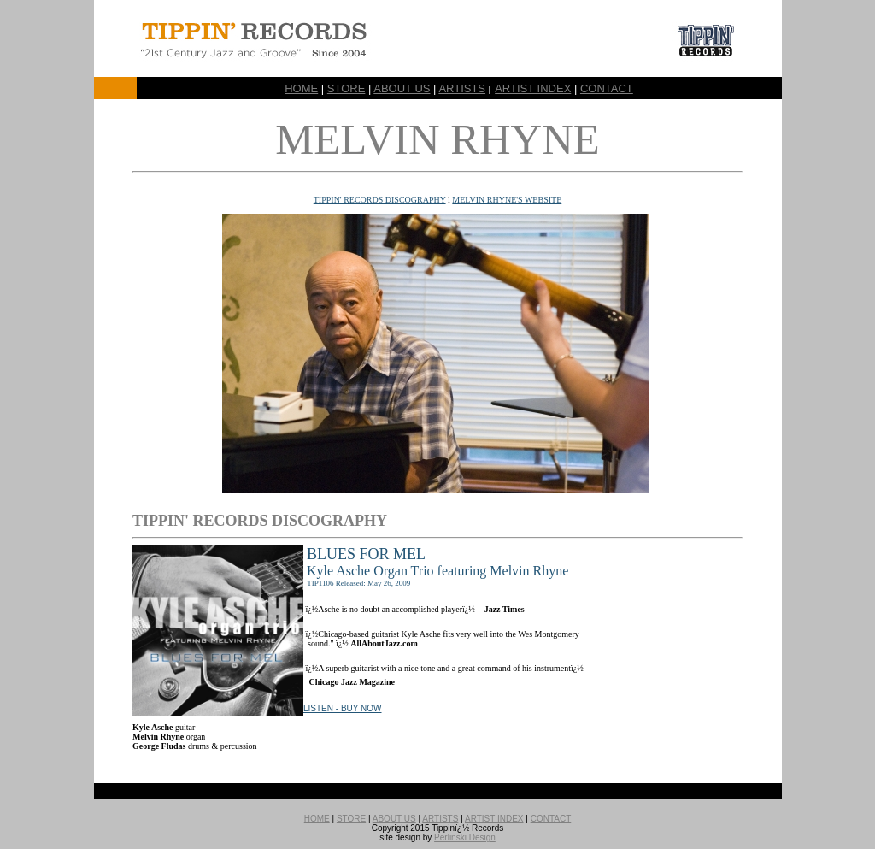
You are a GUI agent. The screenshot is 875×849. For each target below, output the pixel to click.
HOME (301, 88)
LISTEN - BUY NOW (342, 708)
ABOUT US (401, 88)
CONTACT (606, 88)
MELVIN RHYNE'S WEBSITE (506, 199)
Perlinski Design (465, 837)
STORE (346, 88)
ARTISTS (461, 88)
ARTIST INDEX (533, 88)
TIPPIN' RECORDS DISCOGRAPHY (380, 199)
